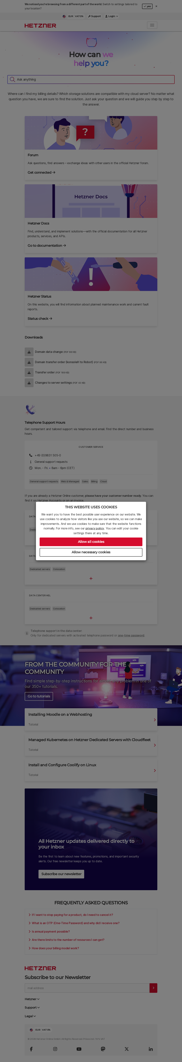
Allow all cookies (91, 542)
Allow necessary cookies (91, 552)
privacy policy (94, 528)
